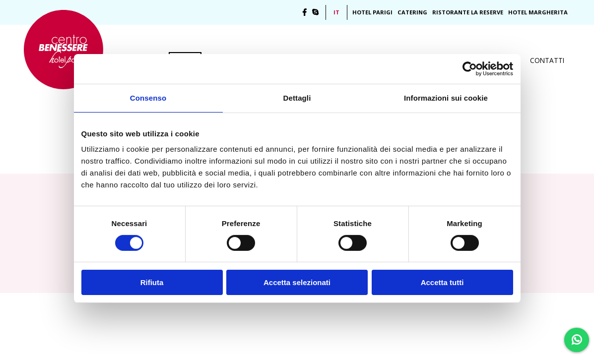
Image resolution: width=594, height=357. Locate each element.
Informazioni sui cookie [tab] (446, 98)
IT (336, 12)
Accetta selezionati (297, 282)
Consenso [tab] (148, 98)
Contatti (547, 60)
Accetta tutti (442, 282)
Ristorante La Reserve (467, 12)
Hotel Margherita (538, 12)
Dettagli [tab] (297, 98)
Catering (412, 12)
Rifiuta (152, 282)
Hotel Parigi (372, 12)
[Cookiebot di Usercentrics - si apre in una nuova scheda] (469, 68)
